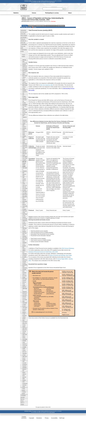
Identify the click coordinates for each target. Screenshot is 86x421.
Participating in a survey (52, 13)
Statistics (16, 13)
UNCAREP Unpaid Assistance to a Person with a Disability (25, 343)
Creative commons (23, 417)
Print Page (28, 27)
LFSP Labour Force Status (25, 192)
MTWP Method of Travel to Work (25, 204)
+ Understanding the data (24, 50)
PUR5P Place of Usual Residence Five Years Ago (25, 223)
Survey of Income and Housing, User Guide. (60, 255)
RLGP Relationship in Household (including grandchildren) (25, 261)
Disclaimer (39, 418)
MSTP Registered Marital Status (25, 200)
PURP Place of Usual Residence (25, 230)
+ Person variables (23, 55)
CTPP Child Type (24, 107)
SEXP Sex (24, 286)
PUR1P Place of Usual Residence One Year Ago (25, 216)
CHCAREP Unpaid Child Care (25, 92)
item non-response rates (46, 85)
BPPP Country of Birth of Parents (25, 87)
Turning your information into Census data (23, 41)
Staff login (61, 418)
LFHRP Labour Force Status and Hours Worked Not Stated (25, 186)
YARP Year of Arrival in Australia (25, 358)
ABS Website (52, 2)
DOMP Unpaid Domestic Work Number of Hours (25, 111)
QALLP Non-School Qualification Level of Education (25, 242)
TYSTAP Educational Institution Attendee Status (24, 317)
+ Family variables (23, 389)
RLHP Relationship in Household (25, 268)
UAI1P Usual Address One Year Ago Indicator (25, 324)
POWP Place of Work (25, 212)
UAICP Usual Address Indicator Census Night (25, 337)
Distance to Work (24, 370)
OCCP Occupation (24, 208)
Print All (34, 27)
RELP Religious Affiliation (24, 249)
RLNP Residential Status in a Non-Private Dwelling (24, 274)
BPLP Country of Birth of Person (25, 77)
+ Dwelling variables (24, 392)
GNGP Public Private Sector (25, 145)
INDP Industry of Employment (25, 169)
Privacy (47, 418)
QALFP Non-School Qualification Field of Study (25, 235)
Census (34, 13)
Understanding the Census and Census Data (23, 32)
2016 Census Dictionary (68, 248)
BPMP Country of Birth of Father (25, 82)
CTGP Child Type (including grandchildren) (25, 102)
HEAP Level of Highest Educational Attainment (25, 149)
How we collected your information (24, 36)
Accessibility (54, 418)
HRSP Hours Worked (25, 154)
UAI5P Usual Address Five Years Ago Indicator (25, 330)
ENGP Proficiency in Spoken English (25, 140)
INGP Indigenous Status (24, 174)
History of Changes (22, 403)
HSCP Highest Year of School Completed (25, 158)
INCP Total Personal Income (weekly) (24, 164)
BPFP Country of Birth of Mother (25, 73)
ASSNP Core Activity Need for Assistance (25, 68)
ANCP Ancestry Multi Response (25, 63)
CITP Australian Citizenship (24, 96)
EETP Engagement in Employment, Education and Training (25, 119)
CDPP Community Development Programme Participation (25, 364)
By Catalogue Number (25, 15)
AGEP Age (24, 59)
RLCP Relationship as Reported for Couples (25, 254)
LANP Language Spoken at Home (24, 179)
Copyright (31, 418)
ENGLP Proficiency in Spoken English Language (25, 132)
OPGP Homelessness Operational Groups (25, 384)
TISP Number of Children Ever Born (25, 304)
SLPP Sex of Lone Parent (25, 294)
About (70, 13)
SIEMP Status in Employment (25, 290)
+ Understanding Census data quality (24, 46)
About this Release (22, 400)
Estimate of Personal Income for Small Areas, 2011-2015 (43, 251)
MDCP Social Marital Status (25, 196)
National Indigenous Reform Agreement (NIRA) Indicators (24, 376)
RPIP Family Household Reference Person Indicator (25, 282)
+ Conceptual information (23, 396)
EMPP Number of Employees (24, 127)
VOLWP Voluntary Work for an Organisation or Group (25, 351)
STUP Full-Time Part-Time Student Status (25, 299)
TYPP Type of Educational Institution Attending (25, 310)
